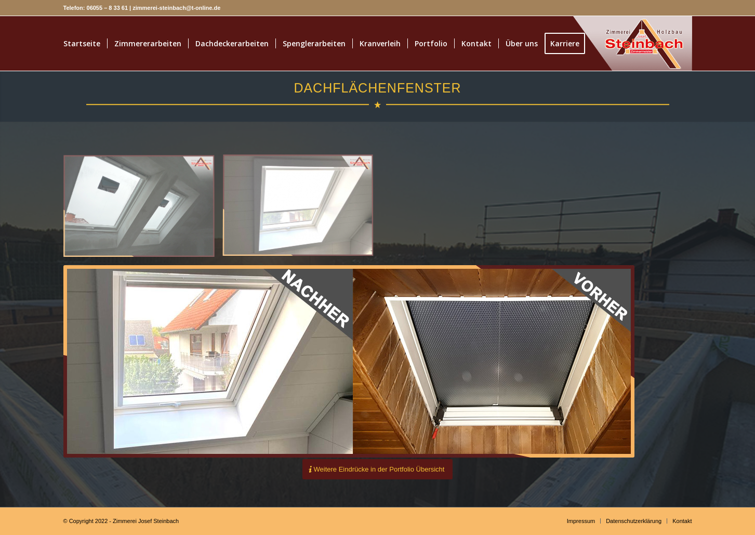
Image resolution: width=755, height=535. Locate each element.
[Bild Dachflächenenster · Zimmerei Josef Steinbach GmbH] (142, 210)
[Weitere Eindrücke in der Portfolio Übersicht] (377, 469)
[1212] (615, 43)
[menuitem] (82, 43)
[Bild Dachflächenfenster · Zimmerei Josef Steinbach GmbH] (301, 210)
